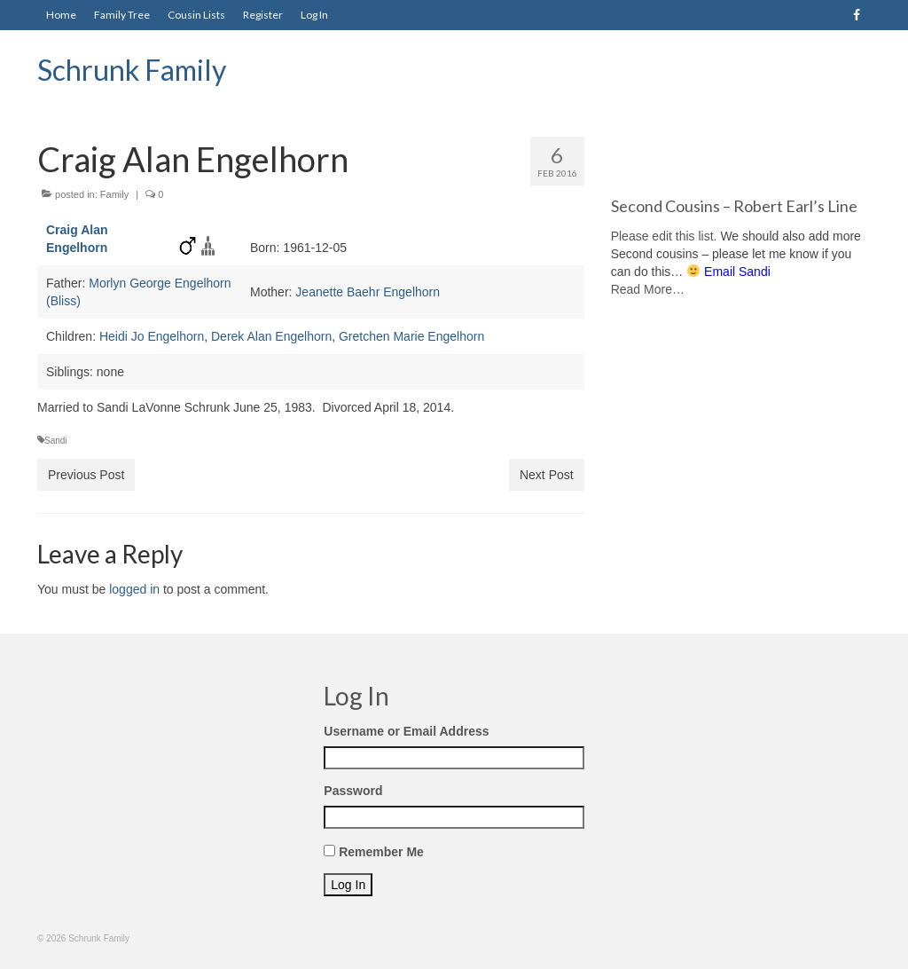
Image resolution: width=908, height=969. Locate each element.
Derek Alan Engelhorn (271, 336)
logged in (134, 589)
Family (114, 194)
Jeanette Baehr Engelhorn (367, 292)
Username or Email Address (406, 731)
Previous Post (86, 475)
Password (353, 791)
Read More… (648, 289)
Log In (348, 885)
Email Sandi (737, 271)
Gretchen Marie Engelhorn (411, 336)
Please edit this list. (664, 236)
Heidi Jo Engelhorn (151, 336)
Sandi (55, 440)
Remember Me (381, 852)
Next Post (547, 475)
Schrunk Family (131, 69)
